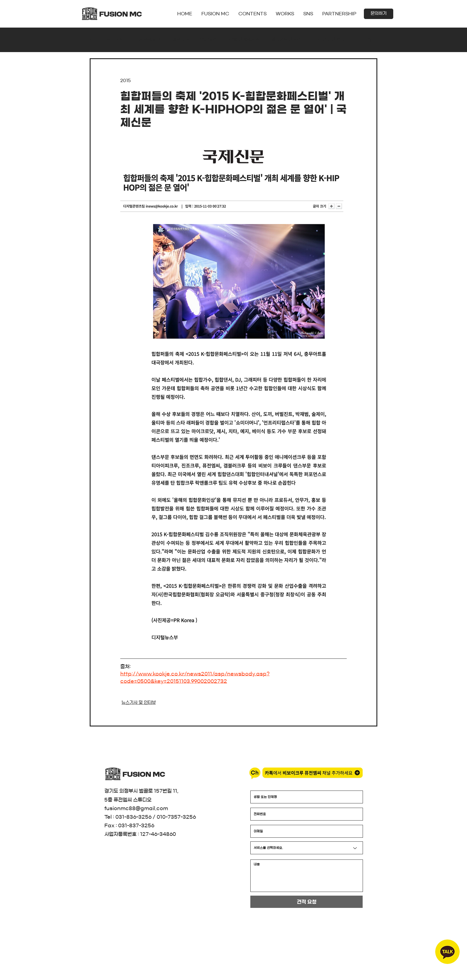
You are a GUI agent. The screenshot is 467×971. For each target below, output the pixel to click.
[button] (308, 13)
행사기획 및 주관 (287, 40)
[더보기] (169, 26)
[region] (447, 952)
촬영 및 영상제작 (244, 40)
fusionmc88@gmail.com (136, 808)
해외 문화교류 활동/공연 (195, 40)
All (92, 40)
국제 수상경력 (147, 40)
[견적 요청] (306, 902)
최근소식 (115, 40)
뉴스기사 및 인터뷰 (331, 40)
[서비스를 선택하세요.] (306, 847)
